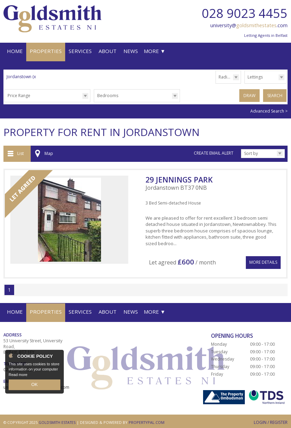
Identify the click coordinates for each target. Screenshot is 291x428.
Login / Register (271, 419)
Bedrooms (107, 95)
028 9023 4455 (245, 13)
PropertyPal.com (146, 419)
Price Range (19, 95)
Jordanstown (22, 77)
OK (34, 385)
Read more (18, 376)
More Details (263, 258)
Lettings (255, 77)
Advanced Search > (269, 110)
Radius (225, 77)
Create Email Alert (213, 152)
